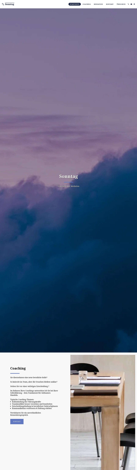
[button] (128, 4)
